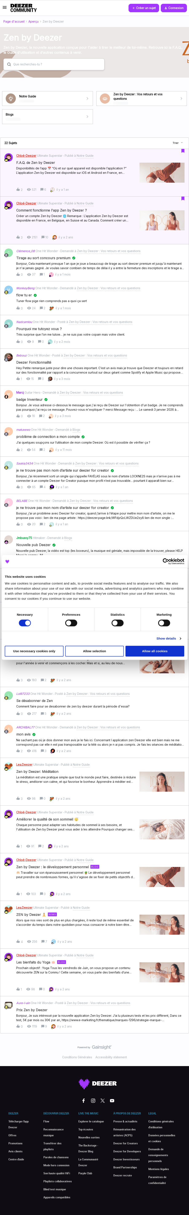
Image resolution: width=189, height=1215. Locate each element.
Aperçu (33, 21)
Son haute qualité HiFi (56, 1173)
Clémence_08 (25, 251)
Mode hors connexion (56, 1165)
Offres (12, 1135)
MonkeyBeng (25, 288)
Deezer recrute (122, 1175)
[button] (4, 9)
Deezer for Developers (127, 1151)
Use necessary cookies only (34, 651)
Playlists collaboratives (57, 1181)
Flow (46, 1121)
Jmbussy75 (24, 538)
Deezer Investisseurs (126, 1159)
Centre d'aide (16, 1159)
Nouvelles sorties (89, 1137)
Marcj (20, 392)
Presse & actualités (125, 1121)
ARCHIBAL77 (25, 727)
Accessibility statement (111, 1057)
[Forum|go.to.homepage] (24, 8)
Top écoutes (85, 1129)
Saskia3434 (24, 463)
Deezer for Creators (125, 1143)
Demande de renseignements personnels (158, 1155)
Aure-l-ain (23, 1003)
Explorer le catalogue (91, 1121)
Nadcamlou (24, 322)
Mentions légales (158, 1169)
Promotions (15, 1143)
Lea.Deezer (24, 764)
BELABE (21, 500)
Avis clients (15, 1151)
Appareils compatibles (56, 1197)
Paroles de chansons (56, 1157)
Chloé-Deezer (26, 155)
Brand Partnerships (125, 1167)
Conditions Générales (77, 1057)
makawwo (23, 429)
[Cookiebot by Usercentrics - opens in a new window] (165, 561)
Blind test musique (54, 1189)
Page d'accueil (13, 21)
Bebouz (21, 355)
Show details (166, 638)
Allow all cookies (155, 651)
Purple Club (85, 1173)
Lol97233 (22, 693)
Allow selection (94, 651)
